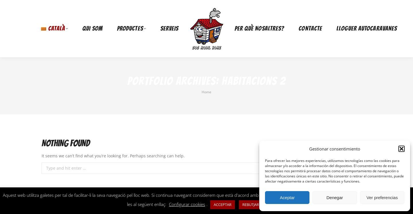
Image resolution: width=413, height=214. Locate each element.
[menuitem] (54, 28)
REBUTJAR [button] (250, 204)
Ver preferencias (382, 197)
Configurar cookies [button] (187, 204)
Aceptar (287, 197)
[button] (401, 149)
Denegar (334, 197)
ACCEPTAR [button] (222, 204)
